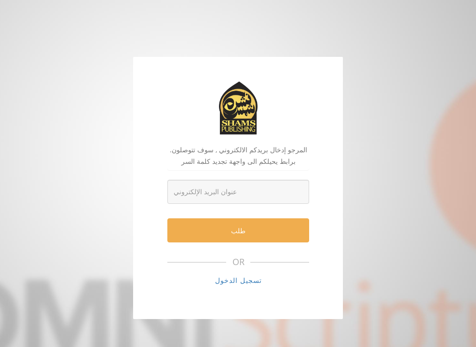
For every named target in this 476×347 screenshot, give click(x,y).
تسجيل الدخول (238, 280)
